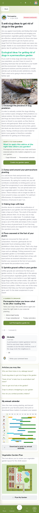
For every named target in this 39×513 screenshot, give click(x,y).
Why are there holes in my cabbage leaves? (17, 371)
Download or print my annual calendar (18, 447)
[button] (21, 2)
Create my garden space (19, 162)
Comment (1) (11, 330)
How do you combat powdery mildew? (16, 394)
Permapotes (11, 16)
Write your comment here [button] (18, 359)
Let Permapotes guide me (19, 323)
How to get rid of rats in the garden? (15, 386)
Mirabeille (10, 337)
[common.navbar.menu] (3, 3)
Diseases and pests (30, 17)
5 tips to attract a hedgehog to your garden (17, 390)
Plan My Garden (19, 497)
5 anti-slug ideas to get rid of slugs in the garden (19, 375)
